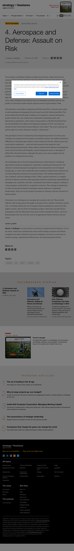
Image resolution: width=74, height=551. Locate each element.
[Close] (60, 82)
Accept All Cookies (54, 93)
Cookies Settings (19, 93)
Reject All (41, 93)
